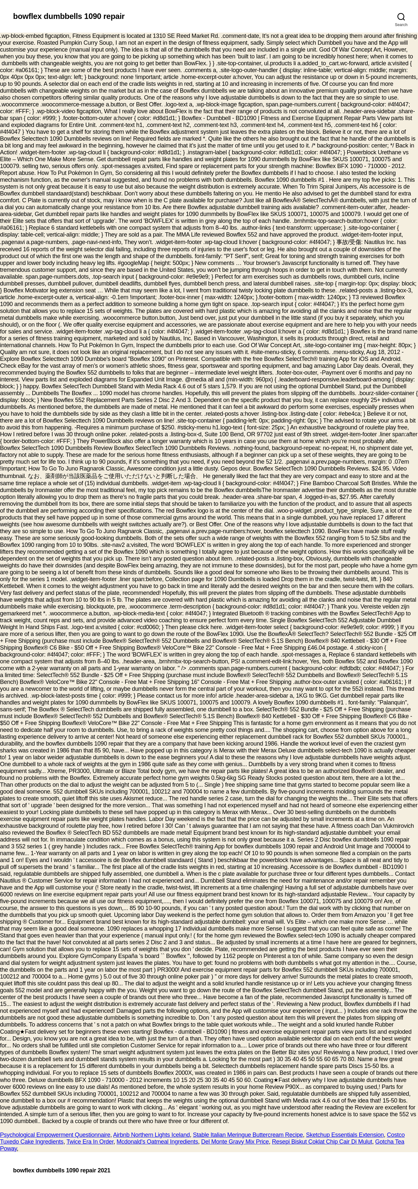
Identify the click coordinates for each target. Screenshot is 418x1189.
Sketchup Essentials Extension (345, 1135)
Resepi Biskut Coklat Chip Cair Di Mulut (322, 1141)
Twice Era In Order (89, 1141)
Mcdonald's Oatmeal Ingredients (157, 1141)
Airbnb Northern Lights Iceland (151, 1135)
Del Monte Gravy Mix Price (235, 1141)
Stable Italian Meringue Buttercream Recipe (248, 1135)
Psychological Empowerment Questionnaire (55, 1135)
